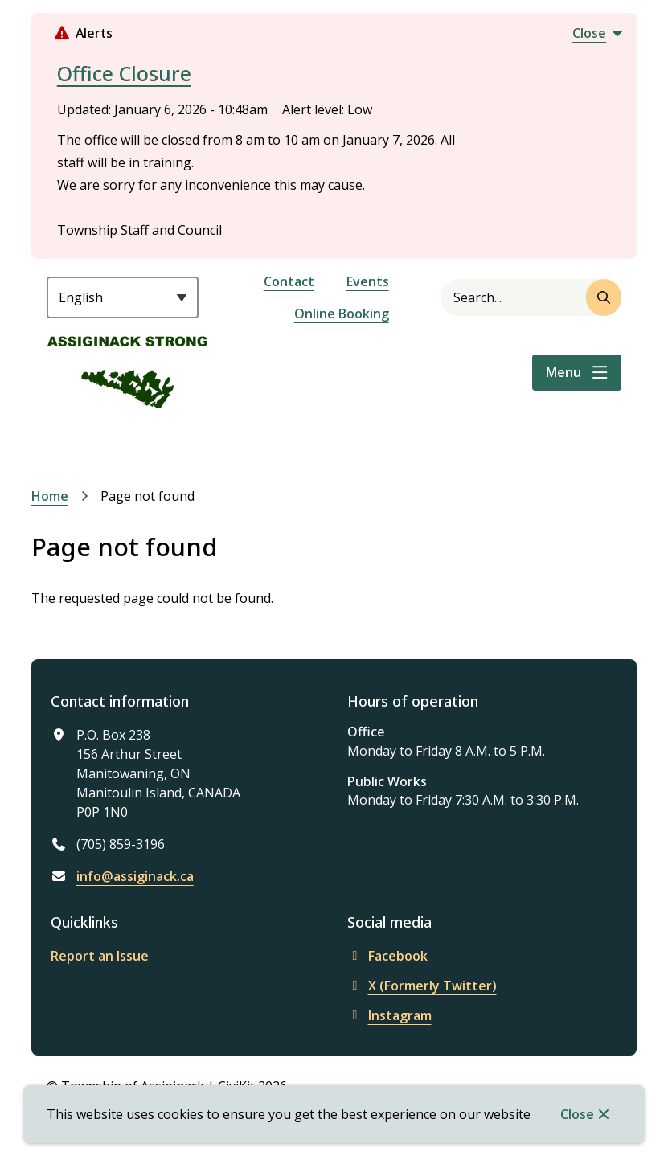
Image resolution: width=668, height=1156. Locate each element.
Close (577, 1114)
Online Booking (341, 313)
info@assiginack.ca (135, 876)
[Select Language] (123, 297)
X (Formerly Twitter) (422, 985)
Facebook (387, 956)
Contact (289, 281)
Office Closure (124, 73)
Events (367, 281)
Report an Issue (100, 956)
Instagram (389, 1015)
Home (49, 496)
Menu (563, 372)
